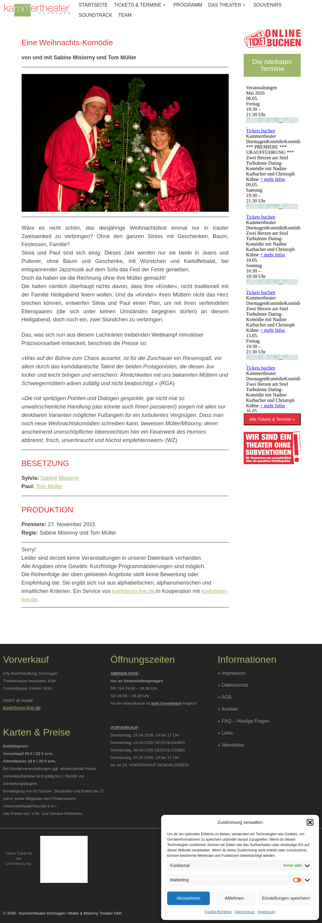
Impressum (266, 912)
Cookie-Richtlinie (218, 912)
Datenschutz (245, 912)
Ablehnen (234, 898)
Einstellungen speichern (286, 898)
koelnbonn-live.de (133, 591)
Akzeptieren (188, 898)
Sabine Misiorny (60, 478)
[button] (310, 822)
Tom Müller (49, 486)
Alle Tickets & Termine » (272, 419)
